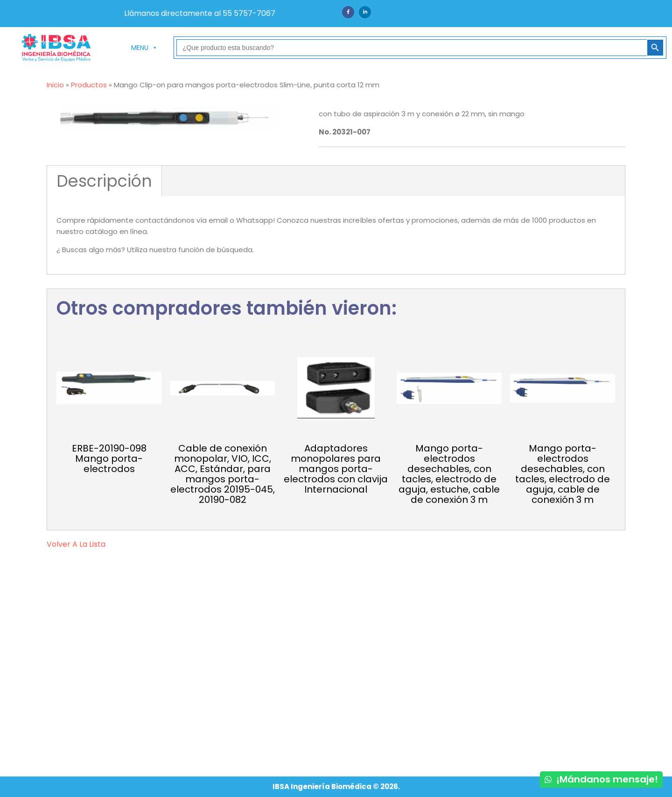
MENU (144, 47)
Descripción (104, 180)
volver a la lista (76, 544)
